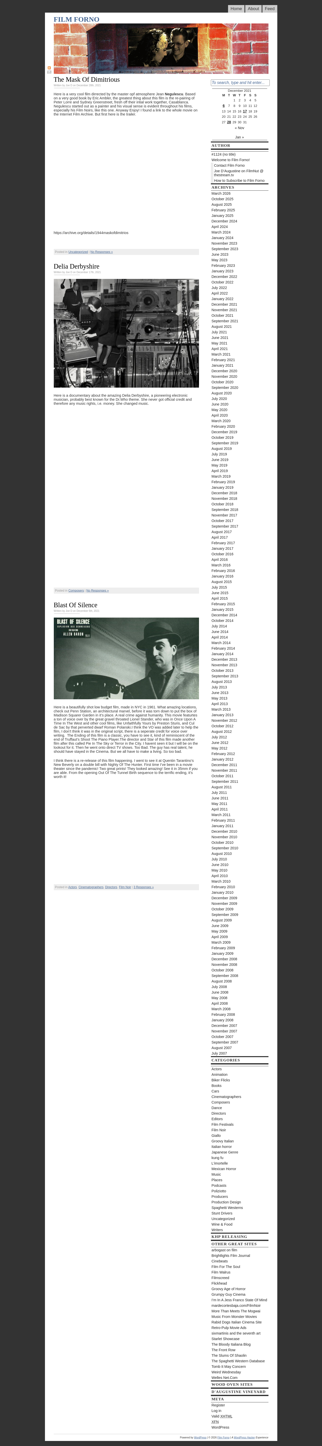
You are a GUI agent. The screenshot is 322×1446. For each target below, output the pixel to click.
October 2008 (223, 970)
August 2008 (222, 981)
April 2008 (220, 1003)
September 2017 (225, 526)
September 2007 (225, 1042)
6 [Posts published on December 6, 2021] (224, 106)
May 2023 (220, 260)
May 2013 (220, 698)
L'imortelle (220, 1163)
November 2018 (224, 499)
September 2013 (225, 676)
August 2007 (222, 1048)
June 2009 (220, 926)
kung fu (218, 1158)
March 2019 (221, 476)
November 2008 (224, 965)
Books (217, 1086)
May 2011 (220, 804)
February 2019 (223, 482)
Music (216, 1174)
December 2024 (224, 221)
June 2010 (220, 865)
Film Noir (125, 887)
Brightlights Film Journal (231, 1256)
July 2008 (219, 987)
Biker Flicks (221, 1080)
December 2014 (224, 615)
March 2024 (221, 232)
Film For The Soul (226, 1267)
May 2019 (220, 465)
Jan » (239, 137)
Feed (270, 8)
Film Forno (77, 19)
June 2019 (220, 460)
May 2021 (220, 343)
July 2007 (219, 1053)
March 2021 (221, 354)
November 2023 (224, 243)
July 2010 (219, 859)
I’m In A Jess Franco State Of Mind (239, 1300)
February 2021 (223, 360)
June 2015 (220, 593)
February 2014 (223, 648)
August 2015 (222, 582)
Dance (217, 1108)
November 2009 (224, 904)
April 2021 (220, 349)
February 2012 (223, 754)
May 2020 (220, 410)
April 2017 (220, 537)
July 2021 (219, 332)
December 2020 (224, 371)
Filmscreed (220, 1278)
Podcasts (219, 1185)
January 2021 (223, 365)
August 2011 (222, 787)
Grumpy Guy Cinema (228, 1294)
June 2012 (220, 743)
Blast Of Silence (75, 605)
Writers (217, 1230)
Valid (222, 1416)
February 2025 (223, 210)
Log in (216, 1411)
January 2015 (223, 610)
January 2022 (223, 299)
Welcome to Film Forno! (231, 160)
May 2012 (220, 748)
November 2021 (224, 310)
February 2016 (223, 571)
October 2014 (223, 621)
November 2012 (224, 720)
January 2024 (223, 238)
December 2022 (224, 277)
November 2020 (224, 376)
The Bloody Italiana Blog (231, 1344)
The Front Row (224, 1350)
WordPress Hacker (244, 1437)
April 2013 (220, 704)
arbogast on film (224, 1250)
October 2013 (223, 671)
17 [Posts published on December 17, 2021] (245, 111)
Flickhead (219, 1283)
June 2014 (220, 632)
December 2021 (224, 304)
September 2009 (225, 915)
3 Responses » (144, 887)
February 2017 (223, 543)
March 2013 (221, 709)
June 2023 (220, 254)
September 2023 (225, 249)
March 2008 (221, 1009)
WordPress (220, 1427)
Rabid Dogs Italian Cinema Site (237, 1322)
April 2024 (220, 227)
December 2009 (224, 898)
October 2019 (223, 438)
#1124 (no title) (224, 154)
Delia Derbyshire (77, 266)
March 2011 (221, 815)
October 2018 (223, 504)
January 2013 (223, 715)
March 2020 (221, 421)
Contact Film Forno (229, 165)
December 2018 (224, 493)
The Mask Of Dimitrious (87, 79)
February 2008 (223, 1015)
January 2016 (223, 576)
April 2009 (220, 937)
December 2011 (224, 765)
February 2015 (223, 604)
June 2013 (220, 693)
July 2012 (219, 737)
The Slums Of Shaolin (229, 1355)
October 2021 (223, 315)
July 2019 (219, 454)
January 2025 (223, 216)
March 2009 (221, 942)
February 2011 (223, 820)
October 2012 (223, 726)
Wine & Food (222, 1224)
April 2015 (220, 598)
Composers (76, 590)
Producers (220, 1197)
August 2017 (222, 532)
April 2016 (220, 560)
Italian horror (222, 1147)
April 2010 (220, 876)
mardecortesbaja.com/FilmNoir (236, 1306)
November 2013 (224, 665)
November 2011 (224, 770)
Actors (72, 887)
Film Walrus (221, 1272)
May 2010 (220, 870)
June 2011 (220, 798)
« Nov (239, 128)
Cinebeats (220, 1261)
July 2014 (219, 626)
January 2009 (223, 953)
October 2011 (223, 776)
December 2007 (224, 1026)
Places (217, 1180)
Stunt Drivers (222, 1213)
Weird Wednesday (226, 1372)
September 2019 (225, 443)
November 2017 (224, 515)
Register (218, 1405)
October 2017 (223, 521)
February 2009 (223, 948)
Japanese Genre (225, 1152)
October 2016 (223, 554)
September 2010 (225, 848)
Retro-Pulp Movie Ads (229, 1328)
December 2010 (224, 831)
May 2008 (220, 998)
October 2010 (223, 843)
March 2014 (221, 643)
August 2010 (222, 854)
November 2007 (224, 1031)
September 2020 (225, 388)
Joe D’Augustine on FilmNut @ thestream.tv (239, 173)
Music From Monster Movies (234, 1317)
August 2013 (222, 682)
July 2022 (219, 288)
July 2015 (219, 587)
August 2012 (222, 732)
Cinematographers (91, 887)
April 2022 (220, 293)
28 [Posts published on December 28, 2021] (229, 122)
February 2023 (223, 266)
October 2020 (223, 382)
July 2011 (219, 793)
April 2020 (220, 415)
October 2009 (223, 909)
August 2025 (222, 205)
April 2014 (220, 637)
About (253, 8)
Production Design (226, 1202)
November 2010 (224, 837)
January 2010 (223, 892)
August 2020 (222, 393)
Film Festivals (223, 1124)
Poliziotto (219, 1191)
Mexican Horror (224, 1169)
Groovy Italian (223, 1141)
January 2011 (223, 826)
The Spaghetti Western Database (238, 1361)
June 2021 (220, 338)
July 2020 (219, 399)
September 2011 (225, 781)
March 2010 (221, 881)
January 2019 (223, 487)
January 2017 (223, 548)
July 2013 (219, 687)
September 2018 (225, 510)
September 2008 (225, 976)
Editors (217, 1119)
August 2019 (222, 449)
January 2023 (223, 271)
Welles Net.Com (225, 1378)
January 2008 (223, 1020)
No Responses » (101, 252)
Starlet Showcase (226, 1339)
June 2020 (220, 404)
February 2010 (223, 887)
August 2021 (222, 327)
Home (236, 8)
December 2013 (224, 659)
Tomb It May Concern (229, 1367)
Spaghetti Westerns (227, 1208)
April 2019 (220, 471)
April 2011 (220, 809)
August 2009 (222, 920)
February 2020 (223, 426)
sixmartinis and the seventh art (236, 1333)
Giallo (216, 1136)
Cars (215, 1091)
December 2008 (224, 959)
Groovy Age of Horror (229, 1289)
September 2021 (225, 321)
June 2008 (220, 992)
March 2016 (221, 565)
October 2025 (223, 199)
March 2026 (221, 193)
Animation (220, 1075)
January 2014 (223, 654)
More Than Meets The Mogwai (236, 1311)
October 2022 (223, 282)
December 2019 (224, 432)
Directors (111, 887)
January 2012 (223, 759)
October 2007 (223, 1037)
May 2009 (220, 931)
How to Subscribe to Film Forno (239, 181)
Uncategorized (78, 252)
